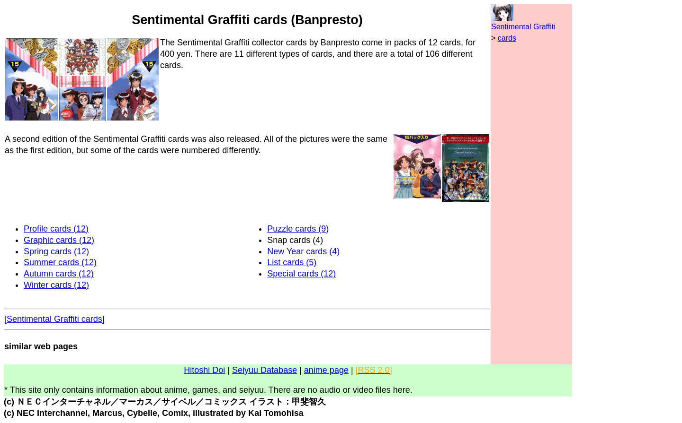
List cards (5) (291, 262)
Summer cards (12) (60, 262)
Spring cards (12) (56, 251)
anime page (326, 370)
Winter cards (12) (56, 285)
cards (507, 38)
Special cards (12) (301, 273)
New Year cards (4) (303, 251)
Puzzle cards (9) (298, 228)
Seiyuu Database (264, 370)
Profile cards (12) (56, 228)
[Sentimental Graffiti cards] (54, 319)
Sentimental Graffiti (523, 27)
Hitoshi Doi (204, 370)
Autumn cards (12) (59, 273)
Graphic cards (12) (59, 240)
